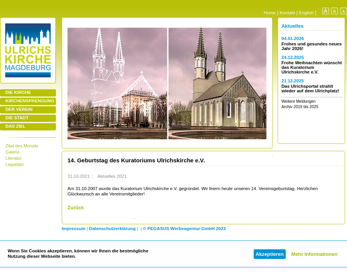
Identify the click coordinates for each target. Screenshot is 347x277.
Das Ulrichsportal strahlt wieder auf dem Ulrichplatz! (310, 88)
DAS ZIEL (15, 126)
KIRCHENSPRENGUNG (29, 100)
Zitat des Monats (21, 146)
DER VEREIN (18, 109)
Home (270, 12)
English (306, 12)
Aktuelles (292, 26)
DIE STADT (17, 117)
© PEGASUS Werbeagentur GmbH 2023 (184, 228)
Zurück (75, 207)
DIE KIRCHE (18, 92)
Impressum (73, 228)
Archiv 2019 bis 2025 (299, 107)
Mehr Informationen (314, 254)
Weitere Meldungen (298, 101)
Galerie (12, 152)
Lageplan (14, 164)
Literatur (13, 158)
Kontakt (287, 12)
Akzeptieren (270, 254)
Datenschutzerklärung (112, 228)
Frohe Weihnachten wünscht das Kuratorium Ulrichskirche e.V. (311, 67)
